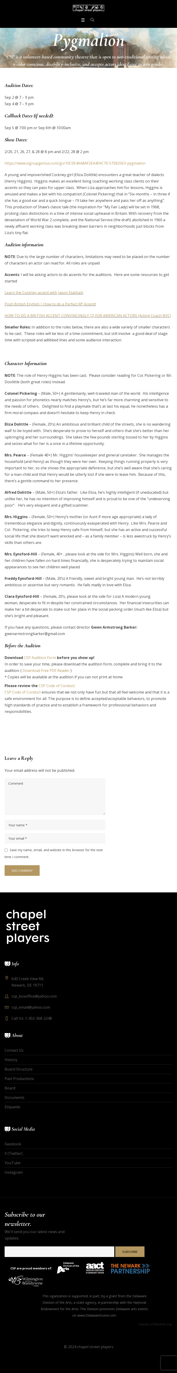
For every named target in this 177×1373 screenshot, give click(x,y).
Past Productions (19, 1078)
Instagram (14, 1172)
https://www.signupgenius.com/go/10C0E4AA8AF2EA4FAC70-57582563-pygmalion (75, 163)
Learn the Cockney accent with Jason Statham (44, 292)
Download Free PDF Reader (46, 670)
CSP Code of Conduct (57, 685)
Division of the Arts (57, 1302)
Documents (14, 1097)
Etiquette (12, 1106)
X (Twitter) (14, 1153)
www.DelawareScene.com (96, 1315)
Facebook (13, 1144)
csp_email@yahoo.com (31, 1007)
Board (10, 1088)
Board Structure (18, 1069)
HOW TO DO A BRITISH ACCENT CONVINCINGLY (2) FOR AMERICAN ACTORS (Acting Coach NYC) (88, 315)
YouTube (13, 1162)
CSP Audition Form (40, 657)
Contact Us (14, 1050)
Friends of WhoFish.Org (155, 1324)
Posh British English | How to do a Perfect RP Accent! (50, 304)
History (11, 1059)
